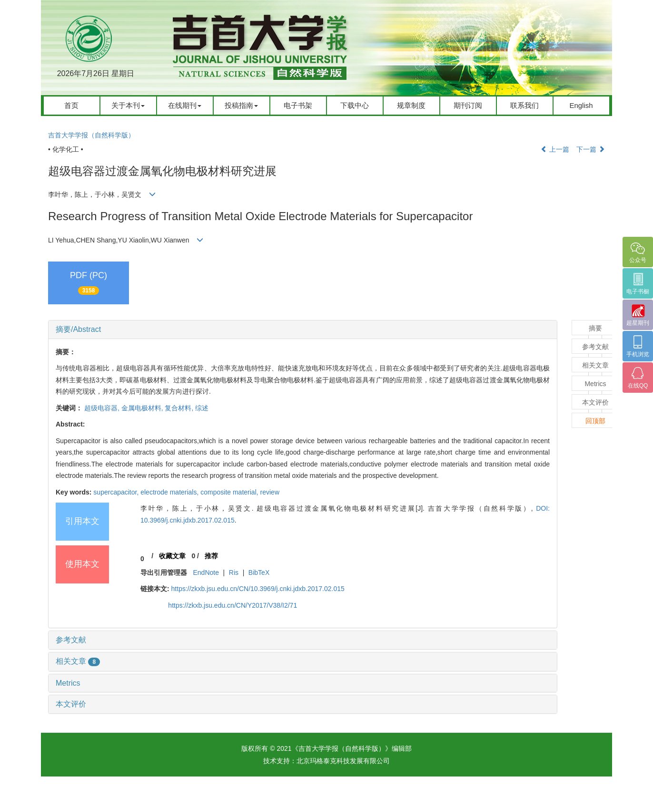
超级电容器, (102, 408)
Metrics (68, 683)
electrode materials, (170, 492)
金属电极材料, (143, 408)
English (581, 105)
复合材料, (180, 408)
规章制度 (411, 105)
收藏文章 (172, 556)
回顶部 (595, 421)
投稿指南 (241, 105)
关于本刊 (128, 105)
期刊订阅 (468, 105)
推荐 (211, 556)
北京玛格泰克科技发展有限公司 (343, 761)
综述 (201, 408)
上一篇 (555, 149)
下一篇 (590, 149)
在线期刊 (184, 105)
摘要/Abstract (78, 329)
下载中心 (354, 105)
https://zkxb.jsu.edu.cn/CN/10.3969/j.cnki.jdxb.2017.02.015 (258, 588)
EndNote (205, 572)
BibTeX (258, 572)
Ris (233, 572)
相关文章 (78, 661)
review (269, 492)
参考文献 (71, 640)
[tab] (303, 329)
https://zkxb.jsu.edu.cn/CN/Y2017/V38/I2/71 (232, 605)
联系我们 (524, 105)
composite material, (230, 492)
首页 (71, 105)
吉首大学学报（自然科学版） (91, 135)
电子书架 (298, 105)
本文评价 (71, 704)
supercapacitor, (116, 492)
